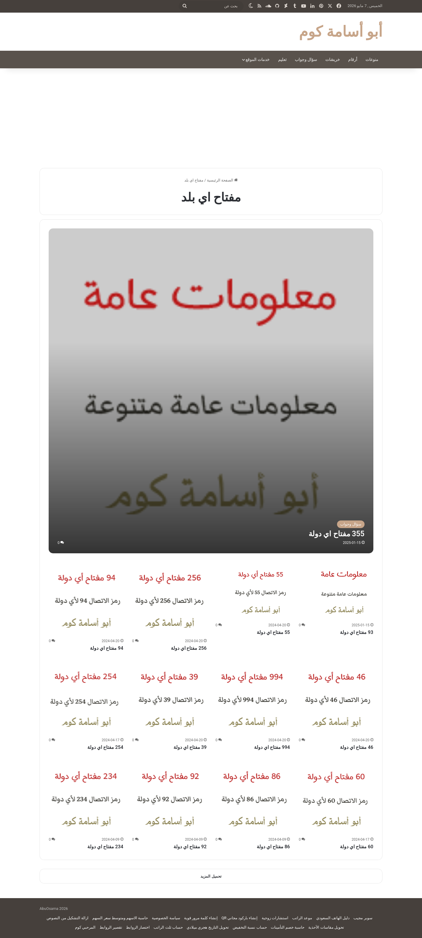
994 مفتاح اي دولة (272, 747)
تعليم (282, 59)
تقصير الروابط (111, 927)
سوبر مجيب (362, 918)
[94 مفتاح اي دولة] (86, 599)
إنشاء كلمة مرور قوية (201, 918)
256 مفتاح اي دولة (189, 648)
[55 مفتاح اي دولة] (260, 591)
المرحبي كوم (85, 927)
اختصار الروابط (138, 927)
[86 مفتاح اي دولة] (252, 798)
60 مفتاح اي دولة (356, 846)
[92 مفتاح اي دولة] (169, 798)
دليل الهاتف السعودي (333, 918)
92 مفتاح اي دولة (190, 846)
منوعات (371, 59)
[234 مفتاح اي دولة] (86, 798)
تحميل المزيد (210, 876)
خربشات (332, 59)
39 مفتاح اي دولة (190, 747)
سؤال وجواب (306, 59)
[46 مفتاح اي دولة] (336, 698)
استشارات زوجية (275, 918)
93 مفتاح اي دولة (356, 632)
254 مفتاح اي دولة (105, 747)
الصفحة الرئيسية (222, 180)
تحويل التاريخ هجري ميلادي (208, 927)
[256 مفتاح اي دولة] (169, 599)
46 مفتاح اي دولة (356, 747)
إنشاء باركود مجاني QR (240, 918)
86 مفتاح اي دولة (273, 846)
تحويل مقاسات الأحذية (326, 927)
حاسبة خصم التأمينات (287, 927)
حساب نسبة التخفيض (250, 927)
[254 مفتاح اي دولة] (86, 698)
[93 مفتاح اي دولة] (344, 591)
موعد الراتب (302, 918)
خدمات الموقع (257, 59)
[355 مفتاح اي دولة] (211, 390)
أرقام (352, 59)
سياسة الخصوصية (166, 918)
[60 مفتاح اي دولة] (336, 798)
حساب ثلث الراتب (168, 927)
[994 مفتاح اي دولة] (252, 698)
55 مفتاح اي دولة (273, 632)
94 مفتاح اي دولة (106, 648)
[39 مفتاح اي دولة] (169, 698)
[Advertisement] (211, 118)
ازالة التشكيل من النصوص (68, 918)
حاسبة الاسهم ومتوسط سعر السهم (120, 918)
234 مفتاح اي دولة (105, 846)
